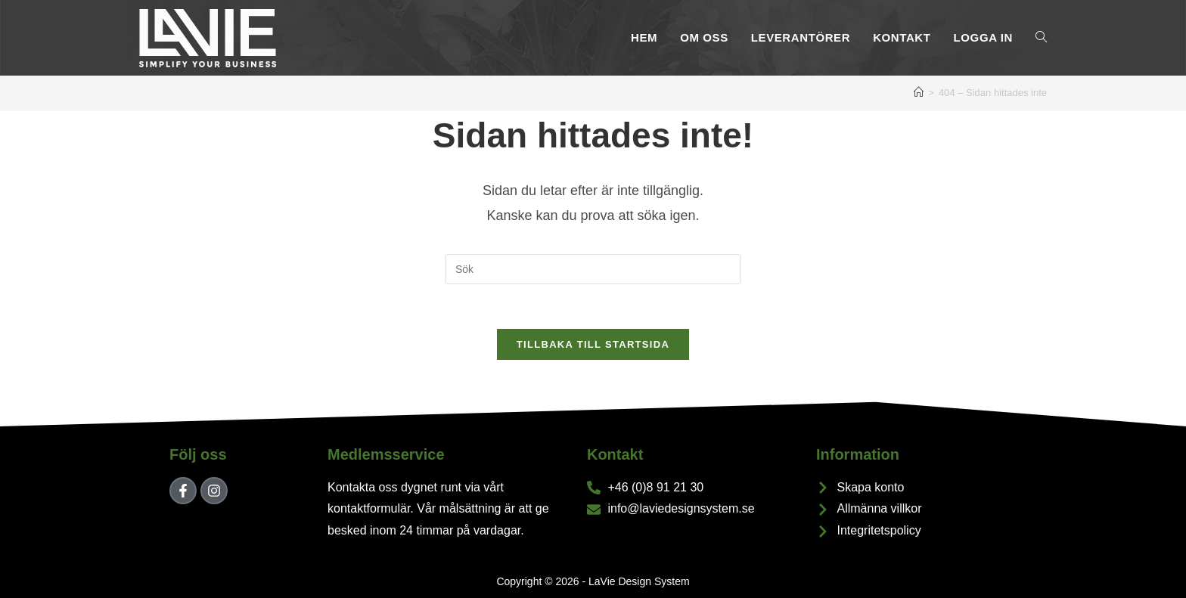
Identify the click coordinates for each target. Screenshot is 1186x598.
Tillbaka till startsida (593, 346)
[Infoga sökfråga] (593, 269)
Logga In (983, 37)
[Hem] (919, 92)
